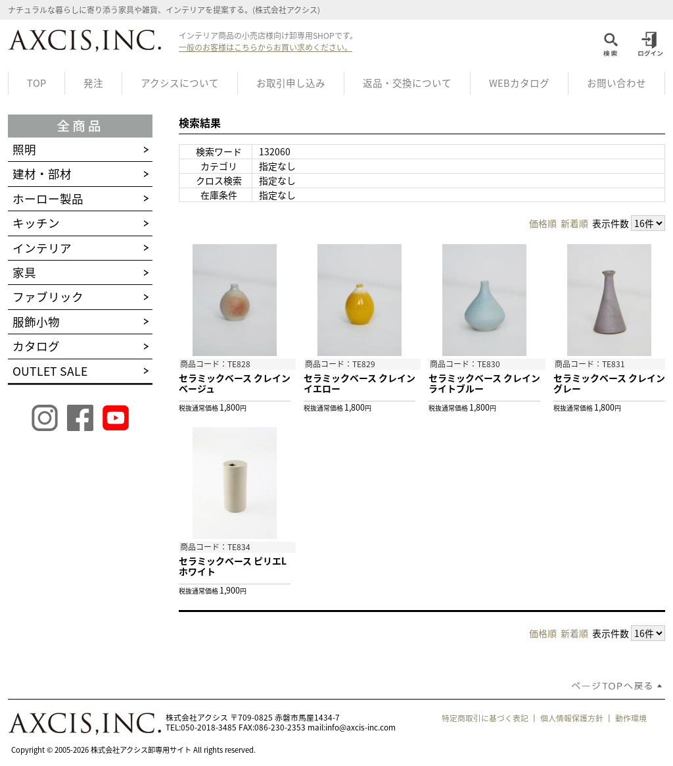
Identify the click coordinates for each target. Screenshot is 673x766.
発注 (93, 83)
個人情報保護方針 (571, 718)
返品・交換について (407, 83)
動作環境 (631, 718)
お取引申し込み (290, 83)
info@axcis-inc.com (360, 727)
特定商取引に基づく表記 (485, 718)
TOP (36, 83)
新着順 (574, 223)
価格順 (543, 223)
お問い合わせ (616, 83)
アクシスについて (180, 83)
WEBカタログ (519, 83)
